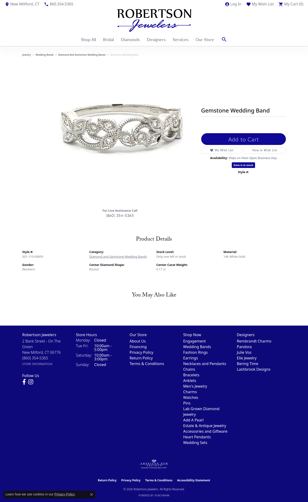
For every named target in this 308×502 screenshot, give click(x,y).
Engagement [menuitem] (194, 341)
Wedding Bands (45, 54)
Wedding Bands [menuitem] (197, 346)
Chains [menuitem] (189, 369)
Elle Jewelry (247, 358)
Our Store (205, 39)
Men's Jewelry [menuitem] (195, 386)
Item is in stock (243, 165)
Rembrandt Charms (254, 341)
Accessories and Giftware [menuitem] (205, 431)
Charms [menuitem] (190, 391)
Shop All (88, 39)
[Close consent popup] (91, 494)
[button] (233, 4)
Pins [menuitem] (187, 403)
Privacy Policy (141, 352)
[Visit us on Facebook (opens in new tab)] (24, 382)
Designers (156, 39)
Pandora (244, 346)
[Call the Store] (35, 358)
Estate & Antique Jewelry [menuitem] (204, 425)
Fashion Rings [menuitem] (195, 352)
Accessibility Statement (193, 480)
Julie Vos (244, 352)
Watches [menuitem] (190, 397)
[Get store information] (37, 364)
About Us (138, 341)
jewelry (26, 54)
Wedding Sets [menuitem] (195, 442)
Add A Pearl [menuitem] (193, 420)
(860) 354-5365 (120, 215)
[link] (22, 4)
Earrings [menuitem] (190, 358)
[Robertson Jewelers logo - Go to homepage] (154, 20)
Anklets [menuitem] (189, 380)
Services (180, 39)
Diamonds (130, 39)
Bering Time (247, 363)
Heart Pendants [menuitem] (197, 437)
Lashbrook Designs (254, 369)
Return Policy (141, 358)
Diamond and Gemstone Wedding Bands (82, 54)
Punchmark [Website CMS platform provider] (162, 495)
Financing (138, 346)
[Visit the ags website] (154, 464)
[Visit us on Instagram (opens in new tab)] (30, 382)
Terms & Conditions (147, 363)
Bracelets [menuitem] (191, 374)
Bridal (108, 39)
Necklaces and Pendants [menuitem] (204, 363)
